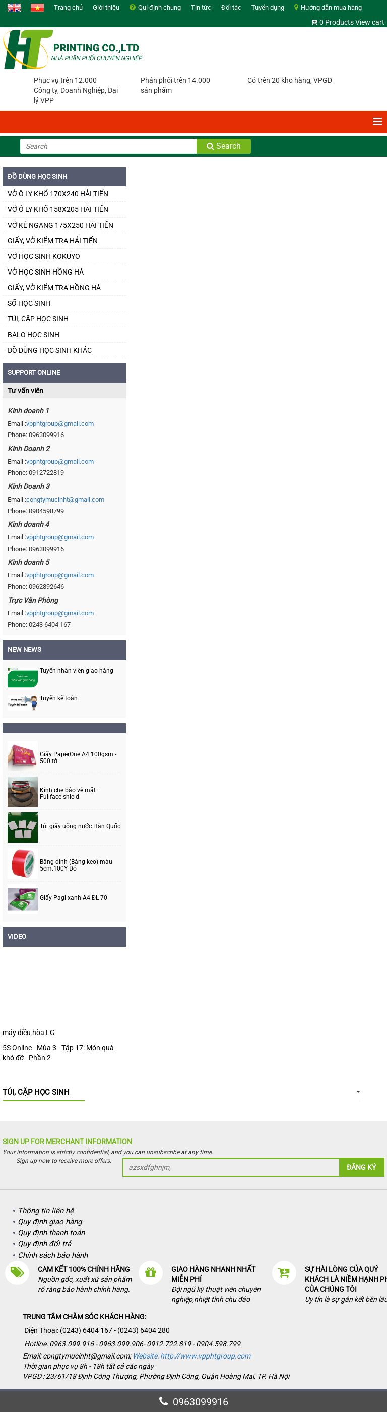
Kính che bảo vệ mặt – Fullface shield (70, 793)
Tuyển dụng (267, 7)
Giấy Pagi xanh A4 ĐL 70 (73, 898)
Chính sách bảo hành (53, 1255)
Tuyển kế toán (59, 698)
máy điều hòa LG (29, 1032)
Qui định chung (159, 7)
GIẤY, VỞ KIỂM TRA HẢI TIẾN (53, 241)
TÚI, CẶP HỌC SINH (38, 319)
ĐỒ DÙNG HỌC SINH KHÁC (50, 350)
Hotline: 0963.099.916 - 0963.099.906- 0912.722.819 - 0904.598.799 (133, 1344)
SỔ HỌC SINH (29, 303)
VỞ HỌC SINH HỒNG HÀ (46, 272)
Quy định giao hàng (50, 1221)
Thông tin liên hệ (46, 1210)
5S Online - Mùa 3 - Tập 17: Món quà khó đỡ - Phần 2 (58, 1053)
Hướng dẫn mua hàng (331, 7)
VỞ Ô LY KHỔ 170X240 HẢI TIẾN (58, 194)
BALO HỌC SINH (33, 335)
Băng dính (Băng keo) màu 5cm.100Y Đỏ (76, 865)
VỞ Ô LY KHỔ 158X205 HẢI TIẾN (58, 209)
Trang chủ (68, 7)
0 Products (336, 22)
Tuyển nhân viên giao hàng (76, 670)
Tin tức (201, 7)
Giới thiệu (106, 7)
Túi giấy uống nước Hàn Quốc (80, 826)
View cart (369, 22)
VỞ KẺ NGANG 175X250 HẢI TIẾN (60, 225)
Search (224, 146)
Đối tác (231, 7)
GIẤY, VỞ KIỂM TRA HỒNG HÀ (54, 288)
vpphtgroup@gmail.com (60, 423)
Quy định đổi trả (44, 1243)
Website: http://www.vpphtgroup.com (191, 1356)
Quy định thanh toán (51, 1232)
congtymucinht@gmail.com (65, 499)
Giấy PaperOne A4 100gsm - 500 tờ (78, 758)
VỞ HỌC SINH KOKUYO (44, 256)
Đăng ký (361, 1167)
